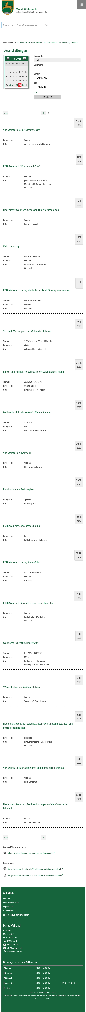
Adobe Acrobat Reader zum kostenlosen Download (29, 853)
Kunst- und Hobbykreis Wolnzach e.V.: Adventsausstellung (33, 371)
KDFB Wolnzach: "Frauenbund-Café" (21, 166)
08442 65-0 (12, 941)
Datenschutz (8, 910)
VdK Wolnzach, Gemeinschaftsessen (21, 130)
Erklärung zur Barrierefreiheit (16, 915)
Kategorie (38, 56)
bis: (35, 83)
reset (36, 92)
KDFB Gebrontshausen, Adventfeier (21, 562)
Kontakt (6, 898)
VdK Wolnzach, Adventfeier (17, 453)
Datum (37, 74)
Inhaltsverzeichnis (11, 902)
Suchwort (38, 65)
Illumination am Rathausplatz (18, 489)
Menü (81, 4)
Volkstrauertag (11, 246)
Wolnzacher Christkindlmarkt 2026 (21, 643)
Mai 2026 (16, 58)
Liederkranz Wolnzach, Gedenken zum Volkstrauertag (31, 210)
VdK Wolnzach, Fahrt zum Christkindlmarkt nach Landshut (33, 767)
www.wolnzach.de (14, 951)
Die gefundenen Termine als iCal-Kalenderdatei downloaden (33, 875)
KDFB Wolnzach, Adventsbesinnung (21, 526)
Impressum (8, 906)
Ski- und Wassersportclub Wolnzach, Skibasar (27, 331)
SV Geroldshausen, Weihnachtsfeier (21, 687)
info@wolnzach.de (15, 948)
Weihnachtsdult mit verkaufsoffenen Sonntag (27, 412)
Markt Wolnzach (12, 925)
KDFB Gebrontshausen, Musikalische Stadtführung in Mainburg (36, 290)
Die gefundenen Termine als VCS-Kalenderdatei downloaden (33, 869)
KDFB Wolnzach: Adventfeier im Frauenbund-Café (29, 603)
